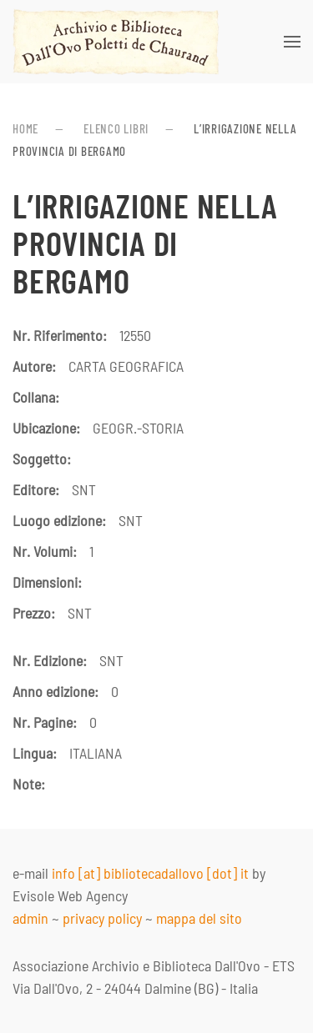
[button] (292, 41)
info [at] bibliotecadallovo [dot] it (150, 873)
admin (30, 918)
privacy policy (102, 918)
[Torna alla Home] (116, 41)
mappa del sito (199, 918)
